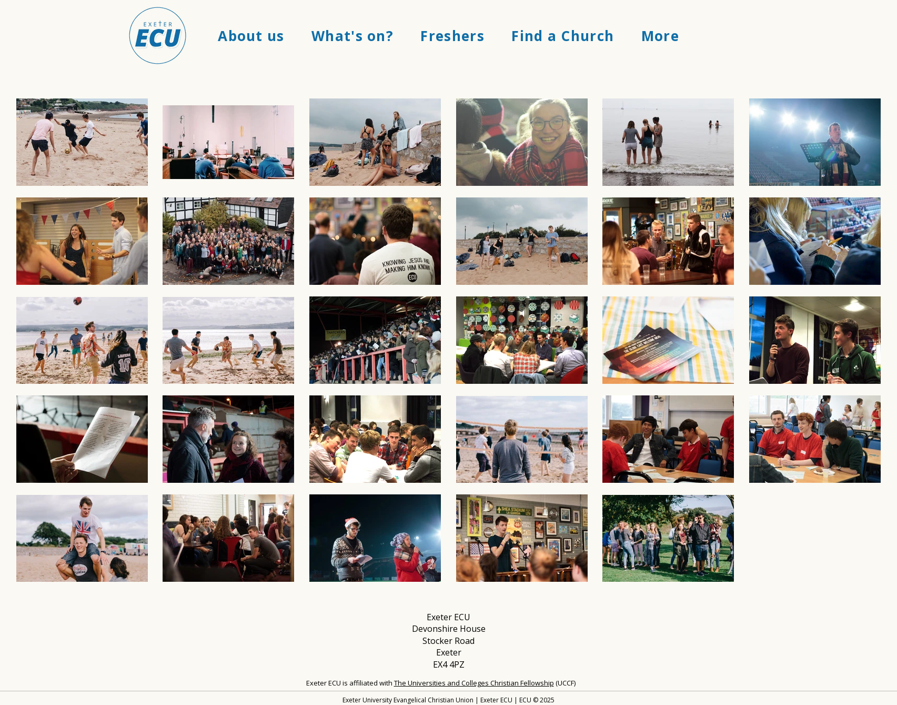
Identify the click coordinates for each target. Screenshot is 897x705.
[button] (251, 35)
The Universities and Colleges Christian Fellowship (474, 683)
